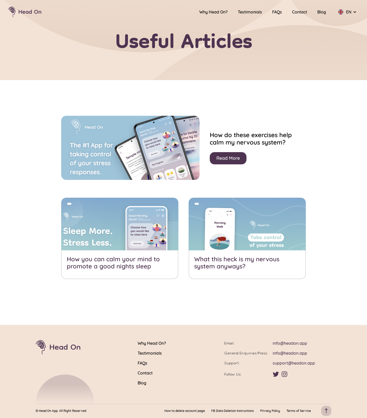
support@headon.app (294, 363)
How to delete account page (184, 411)
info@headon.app (290, 343)
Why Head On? (213, 12)
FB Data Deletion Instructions (232, 411)
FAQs (277, 12)
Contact (299, 12)
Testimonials (250, 12)
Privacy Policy (270, 411)
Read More (228, 158)
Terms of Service (298, 411)
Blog (321, 12)
